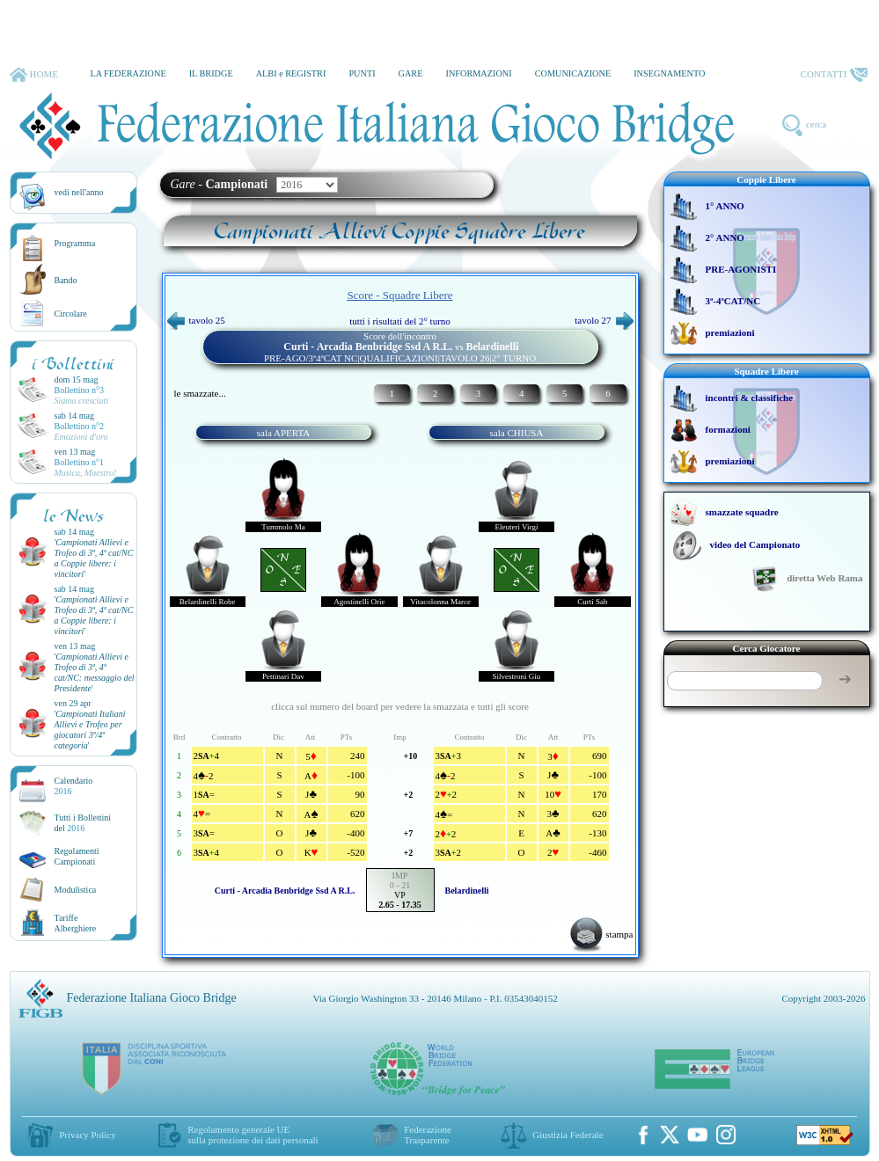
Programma (75, 243)
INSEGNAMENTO (669, 73)
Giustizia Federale (567, 1134)
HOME (34, 75)
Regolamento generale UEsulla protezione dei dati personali (252, 1134)
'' (94, 558)
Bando (66, 280)
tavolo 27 (604, 320)
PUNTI (361, 73)
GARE (411, 73)
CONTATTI (834, 75)
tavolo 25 (196, 320)
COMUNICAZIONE (573, 73)
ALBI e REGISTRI (291, 73)
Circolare (71, 313)
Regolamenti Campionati (77, 856)
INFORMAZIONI (478, 73)
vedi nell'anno (79, 192)
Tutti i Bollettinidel (83, 823)
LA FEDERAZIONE (127, 73)
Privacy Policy (87, 1134)
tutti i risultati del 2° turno (399, 321)
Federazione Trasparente (427, 1134)
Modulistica (76, 889)
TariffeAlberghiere (76, 923)
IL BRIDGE (211, 73)
